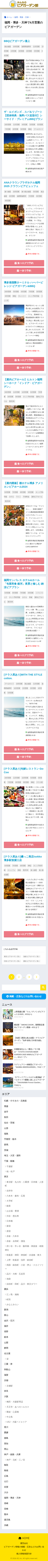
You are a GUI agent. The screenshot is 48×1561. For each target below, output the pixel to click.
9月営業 (23, 129)
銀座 (9, 1206)
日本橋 (10, 1221)
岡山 (6, 1449)
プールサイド (38, 129)
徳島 (6, 1438)
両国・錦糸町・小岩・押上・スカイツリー (24, 1267)
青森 (6, 1106)
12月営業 (25, 392)
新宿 (9, 1226)
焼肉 (19, 870)
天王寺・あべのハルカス (18, 1407)
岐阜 (6, 1337)
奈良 (6, 1391)
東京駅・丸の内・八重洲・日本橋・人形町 (24, 1184)
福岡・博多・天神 (21, 17)
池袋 (9, 1279)
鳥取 (6, 1465)
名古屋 (7, 1353)
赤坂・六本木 (13, 1236)
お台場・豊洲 (13, 1211)
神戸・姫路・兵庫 (12, 1454)
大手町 (10, 1201)
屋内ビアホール (36, 497)
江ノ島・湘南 (13, 1294)
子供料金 (26, 497)
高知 (6, 1443)
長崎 (6, 1503)
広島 (6, 1476)
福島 (6, 1134)
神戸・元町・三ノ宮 (16, 1460)
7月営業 (7, 129)
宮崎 (6, 1509)
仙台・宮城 (9, 1123)
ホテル (11, 497)
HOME (23, 1538)
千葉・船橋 (9, 1161)
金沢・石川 (9, 1321)
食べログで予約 (24, 263)
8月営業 (15, 129)
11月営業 (36, 46)
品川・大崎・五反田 (16, 1274)
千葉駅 (10, 1166)
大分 (6, 1492)
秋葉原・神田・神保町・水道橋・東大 (24, 1255)
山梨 (6, 1343)
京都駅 (10, 1386)
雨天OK (11, 401)
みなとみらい (13, 1304)
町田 (9, 1299)
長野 (6, 1331)
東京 (6, 1176)
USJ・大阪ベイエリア (17, 1422)
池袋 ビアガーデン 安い (31, 956)
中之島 (10, 1417)
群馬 (6, 1145)
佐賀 (6, 1487)
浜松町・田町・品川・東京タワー (22, 1284)
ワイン (18, 497)
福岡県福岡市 (26, 46)
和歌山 (7, 1369)
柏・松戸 (11, 1171)
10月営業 (16, 46)
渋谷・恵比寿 (13, 1216)
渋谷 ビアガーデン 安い (12, 961)
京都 (6, 1380)
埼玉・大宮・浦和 (12, 1155)
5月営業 (37, 51)
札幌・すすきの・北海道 (15, 1101)
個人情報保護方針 (24, 1554)
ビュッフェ (11, 870)
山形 (6, 1128)
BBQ (29, 129)
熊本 (6, 1514)
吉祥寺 (10, 1191)
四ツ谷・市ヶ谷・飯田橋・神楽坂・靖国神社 (24, 1248)
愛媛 (6, 1432)
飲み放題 (8, 46)
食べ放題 (8, 192)
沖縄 (6, 1525)
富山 (6, 1315)
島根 (6, 1470)
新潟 (6, 1310)
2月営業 (13, 51)
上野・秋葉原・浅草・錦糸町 (20, 1260)
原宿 (9, 1231)
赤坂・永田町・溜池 (16, 1241)
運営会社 (24, 1543)
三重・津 (8, 1364)
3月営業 (21, 51)
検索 (43, 987)
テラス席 (39, 782)
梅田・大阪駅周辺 (15, 1402)
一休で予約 (24, 270)
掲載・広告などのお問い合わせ (24, 996)
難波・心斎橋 (13, 1412)
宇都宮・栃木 (10, 1139)
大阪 (6, 1396)
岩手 (6, 1112)
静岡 (6, 1348)
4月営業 (29, 51)
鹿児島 (7, 1520)
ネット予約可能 (33, 296)
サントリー (22, 296)
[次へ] (36, 977)
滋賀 (6, 1375)
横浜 (6, 1289)
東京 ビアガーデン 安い (12, 956)
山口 (6, 1481)
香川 (6, 1427)
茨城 (6, 1150)
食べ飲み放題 (26, 192)
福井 (6, 1326)
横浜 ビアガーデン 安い (31, 961)
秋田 (6, 1117)
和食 (30, 597)
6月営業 (40, 124)
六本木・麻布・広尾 (16, 1196)
